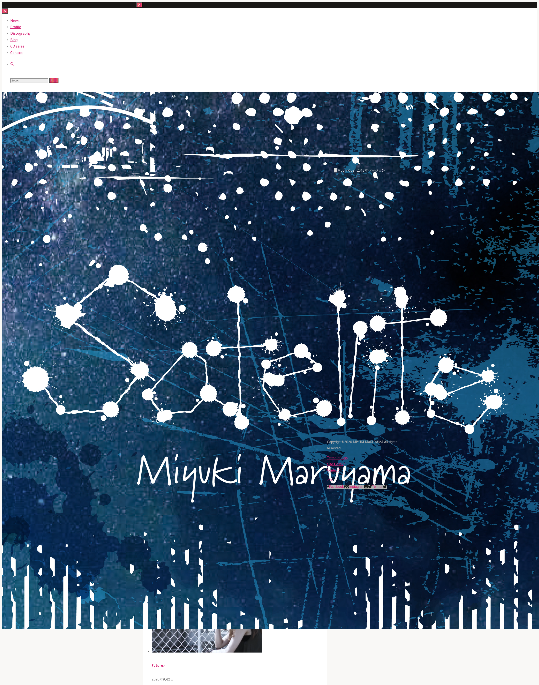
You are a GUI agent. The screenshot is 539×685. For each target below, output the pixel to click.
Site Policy (335, 464)
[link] (12, 64)
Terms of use (337, 458)
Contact (332, 470)
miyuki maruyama (151, 78)
